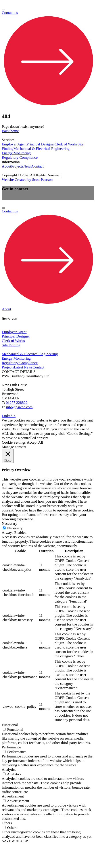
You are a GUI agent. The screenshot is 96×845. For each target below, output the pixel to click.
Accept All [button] (35, 442)
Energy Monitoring (16, 153)
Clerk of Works (66, 144)
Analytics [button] (9, 769)
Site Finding (11, 345)
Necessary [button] (9, 523)
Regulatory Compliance (20, 157)
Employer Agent (14, 144)
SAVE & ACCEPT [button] (16, 841)
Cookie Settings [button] (14, 442)
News (27, 166)
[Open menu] (3, 9)
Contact (38, 166)
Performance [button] (11, 747)
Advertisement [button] (13, 796)
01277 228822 (17, 403)
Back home (10, 131)
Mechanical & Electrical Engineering (41, 149)
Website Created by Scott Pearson (27, 179)
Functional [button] (10, 725)
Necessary (15, 528)
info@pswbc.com (19, 407)
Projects (17, 166)
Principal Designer (41, 144)
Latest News (23, 367)
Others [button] (7, 823)
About (6, 166)
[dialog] (48, 309)
